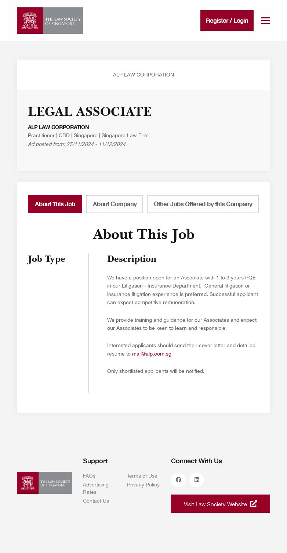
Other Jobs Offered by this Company (203, 203)
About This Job (55, 203)
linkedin (196, 479)
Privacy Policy (143, 485)
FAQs (89, 476)
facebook (178, 479)
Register (217, 20)
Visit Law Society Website (220, 504)
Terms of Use (142, 476)
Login (240, 20)
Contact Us (96, 501)
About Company (115, 203)
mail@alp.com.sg (151, 354)
